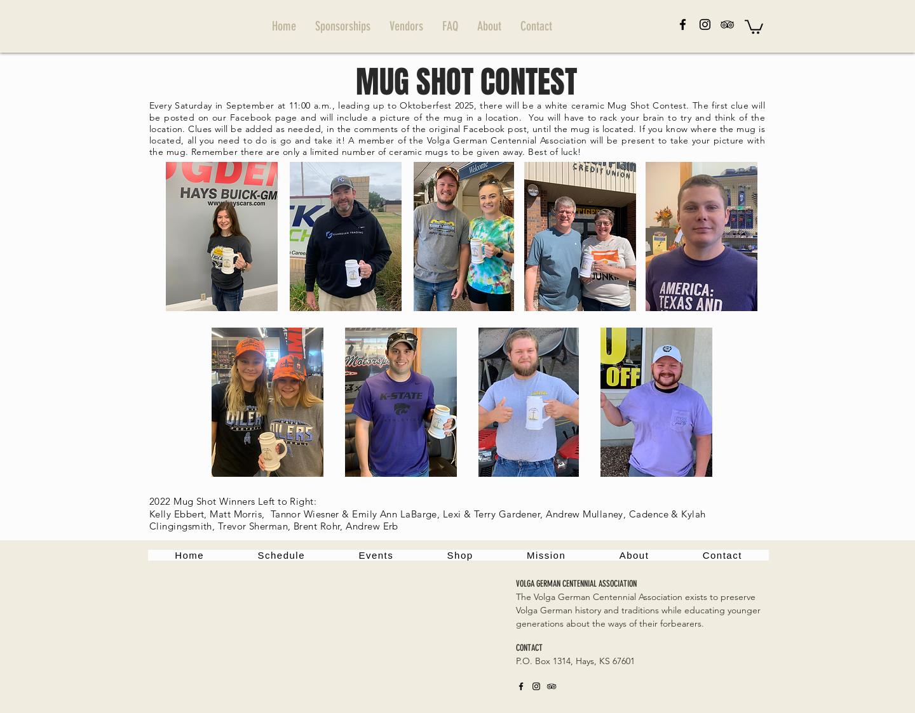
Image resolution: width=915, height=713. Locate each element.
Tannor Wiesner (305, 514)
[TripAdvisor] (727, 24)
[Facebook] (682, 24)
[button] (754, 26)
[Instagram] (705, 24)
